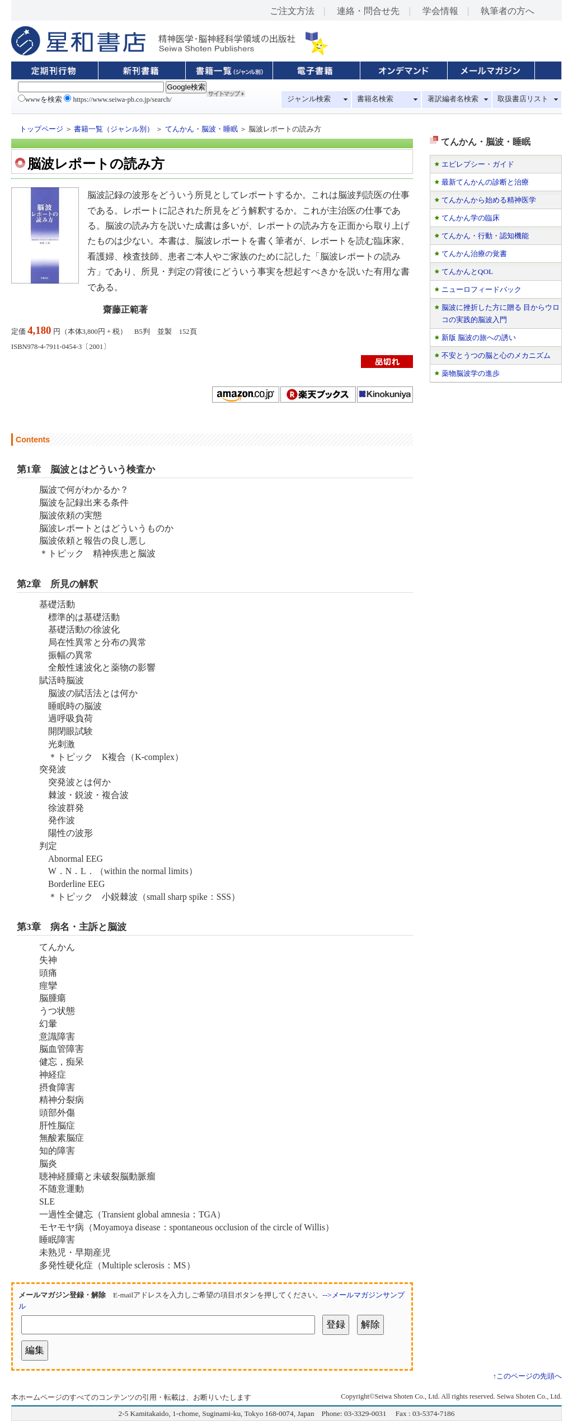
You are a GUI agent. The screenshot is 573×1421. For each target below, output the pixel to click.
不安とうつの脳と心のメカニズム (496, 355)
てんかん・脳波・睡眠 (201, 129)
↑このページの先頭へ (527, 1376)
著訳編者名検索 (453, 99)
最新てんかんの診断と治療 (485, 182)
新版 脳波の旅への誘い (479, 337)
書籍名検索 (375, 99)
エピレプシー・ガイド (478, 164)
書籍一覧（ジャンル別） (114, 129)
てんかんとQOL (467, 271)
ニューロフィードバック (482, 289)
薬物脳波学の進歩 (471, 373)
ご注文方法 (292, 11)
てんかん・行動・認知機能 (485, 236)
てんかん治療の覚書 (474, 253)
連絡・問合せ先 (368, 11)
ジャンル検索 (309, 99)
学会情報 (440, 11)
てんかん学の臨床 (471, 218)
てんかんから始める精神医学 (489, 200)
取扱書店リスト (522, 99)
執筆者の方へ (507, 11)
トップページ (41, 129)
